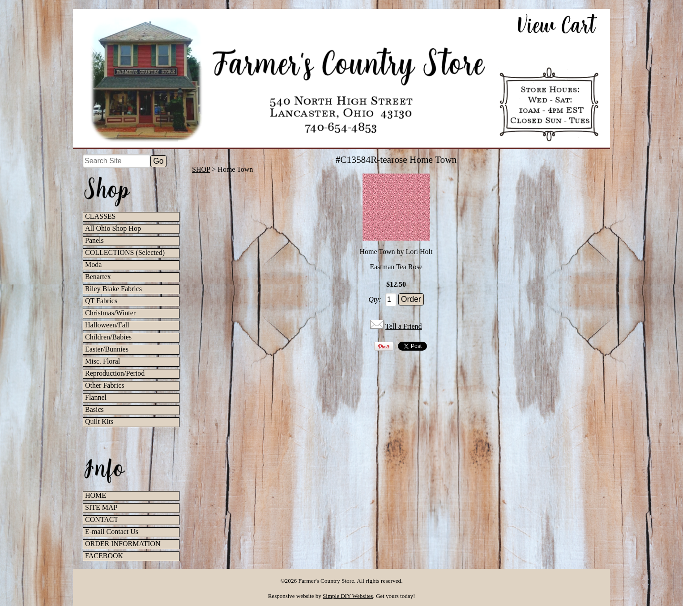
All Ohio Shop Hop (113, 228)
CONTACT (101, 519)
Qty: (374, 299)
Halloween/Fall (107, 325)
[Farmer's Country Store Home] (341, 78)
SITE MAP (101, 507)
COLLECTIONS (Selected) (125, 252)
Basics (94, 409)
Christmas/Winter (110, 313)
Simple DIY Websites (348, 596)
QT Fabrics (101, 301)
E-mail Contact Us (111, 531)
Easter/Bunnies (106, 349)
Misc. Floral (102, 361)
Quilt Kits (99, 421)
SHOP (201, 169)
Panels (94, 240)
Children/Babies (108, 337)
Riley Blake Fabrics (113, 288)
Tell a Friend (403, 326)
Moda (93, 264)
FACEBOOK (104, 555)
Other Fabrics (104, 385)
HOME (95, 495)
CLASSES (100, 216)
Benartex (98, 276)
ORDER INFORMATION (122, 543)
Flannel (96, 397)
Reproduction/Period (115, 373)
